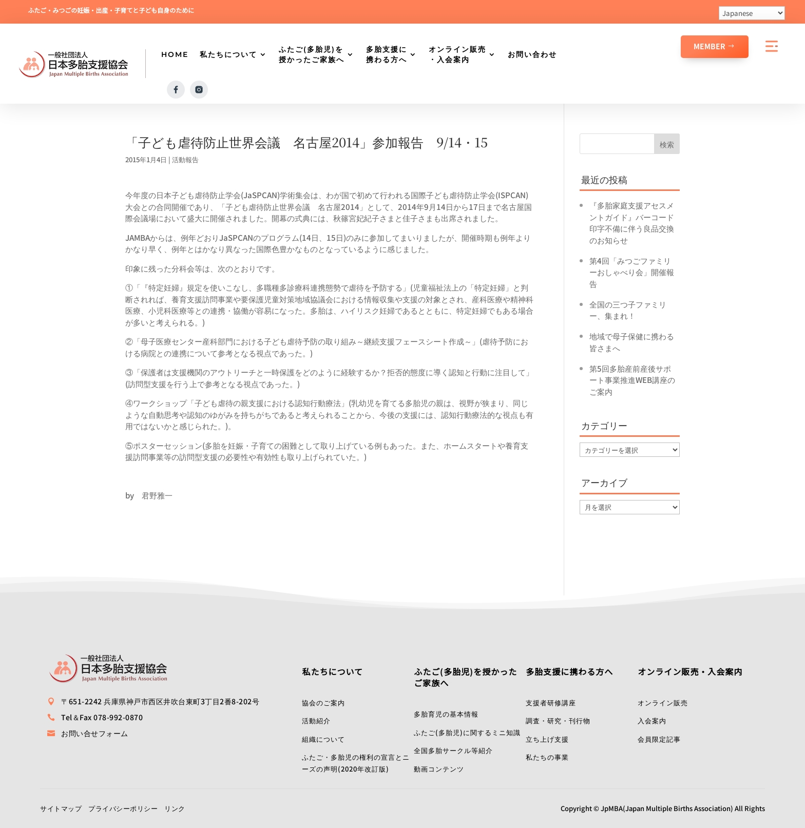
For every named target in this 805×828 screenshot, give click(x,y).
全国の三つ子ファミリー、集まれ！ (627, 309)
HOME (174, 54)
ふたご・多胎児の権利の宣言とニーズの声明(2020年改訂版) (356, 762)
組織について (323, 738)
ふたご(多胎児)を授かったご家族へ (311, 54)
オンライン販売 (663, 702)
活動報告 (185, 159)
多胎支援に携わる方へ (386, 54)
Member (709, 46)
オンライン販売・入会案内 (457, 54)
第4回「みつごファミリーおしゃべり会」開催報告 (631, 271)
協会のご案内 (323, 702)
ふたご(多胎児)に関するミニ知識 (467, 732)
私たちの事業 (547, 756)
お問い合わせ (532, 54)
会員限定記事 (659, 738)
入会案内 (652, 720)
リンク (174, 808)
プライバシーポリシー (123, 808)
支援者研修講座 (551, 702)
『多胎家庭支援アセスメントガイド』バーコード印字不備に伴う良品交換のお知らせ (631, 222)
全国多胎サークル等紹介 (453, 750)
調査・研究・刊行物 (558, 720)
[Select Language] (752, 13)
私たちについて (228, 54)
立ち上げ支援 (547, 738)
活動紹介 (316, 720)
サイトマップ (61, 808)
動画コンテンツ (439, 768)
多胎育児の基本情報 (446, 713)
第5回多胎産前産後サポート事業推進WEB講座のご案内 (632, 379)
